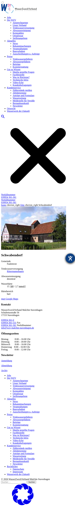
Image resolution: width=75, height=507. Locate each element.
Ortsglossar (18, 35)
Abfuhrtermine (19, 93)
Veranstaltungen (20, 48)
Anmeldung (6, 360)
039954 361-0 (7, 320)
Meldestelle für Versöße (24, 100)
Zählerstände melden (22, 90)
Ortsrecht (11, 108)
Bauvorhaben (19, 51)
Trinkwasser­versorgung (23, 28)
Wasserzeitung (19, 98)
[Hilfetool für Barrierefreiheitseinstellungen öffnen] (70, 258)
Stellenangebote (20, 38)
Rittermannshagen (15, 271)
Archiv (4, 370)
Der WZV (11, 20)
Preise (10, 56)
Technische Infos (20, 80)
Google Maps (9, 299)
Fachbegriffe (18, 74)
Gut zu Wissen (13, 69)
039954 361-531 (8, 322)
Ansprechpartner (20, 22)
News (15, 43)
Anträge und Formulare (23, 95)
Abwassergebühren (21, 61)
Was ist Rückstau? (21, 77)
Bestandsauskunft (21, 103)
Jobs (9, 17)
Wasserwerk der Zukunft (18, 111)
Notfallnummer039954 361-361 (8, 195)
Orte (22, 205)
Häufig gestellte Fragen (23, 72)
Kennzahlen (18, 33)
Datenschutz (18, 469)
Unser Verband (19, 25)
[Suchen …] (14, 482)
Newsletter (18, 106)
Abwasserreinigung (22, 30)
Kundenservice (14, 87)
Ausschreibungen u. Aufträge (26, 54)
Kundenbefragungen (22, 85)
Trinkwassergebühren (23, 59)
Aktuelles (11, 41)
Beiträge (16, 64)
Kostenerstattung (20, 67)
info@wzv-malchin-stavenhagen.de (17, 328)
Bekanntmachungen (22, 46)
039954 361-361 (8, 325)
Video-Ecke (18, 82)
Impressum (18, 471)
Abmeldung (6, 365)
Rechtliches (12, 466)
